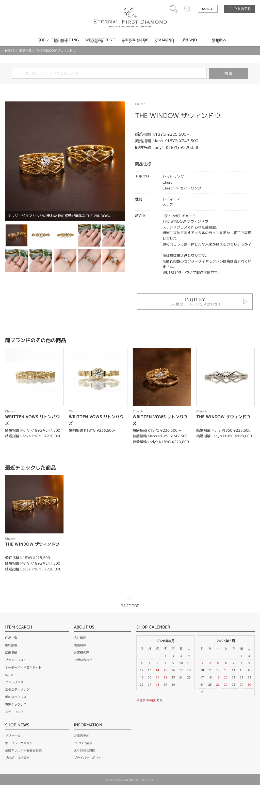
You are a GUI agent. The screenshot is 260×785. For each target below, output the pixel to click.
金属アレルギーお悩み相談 (23, 750)
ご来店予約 (242, 8)
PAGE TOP (130, 606)
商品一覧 (25, 50)
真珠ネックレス (15, 704)
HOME (9, 50)
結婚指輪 (11, 652)
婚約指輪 (11, 645)
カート (187, 9)
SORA (9, 675)
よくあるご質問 (84, 750)
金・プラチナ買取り (18, 743)
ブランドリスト (15, 660)
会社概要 (80, 638)
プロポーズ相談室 (17, 758)
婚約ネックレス (15, 697)
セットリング (14, 682)
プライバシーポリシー (89, 758)
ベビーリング (14, 712)
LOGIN (208, 9)
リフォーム (12, 736)
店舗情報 (80, 645)
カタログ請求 (83, 743)
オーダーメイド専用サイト (23, 667)
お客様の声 (81, 652)
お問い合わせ (83, 660)
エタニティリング (17, 689)
